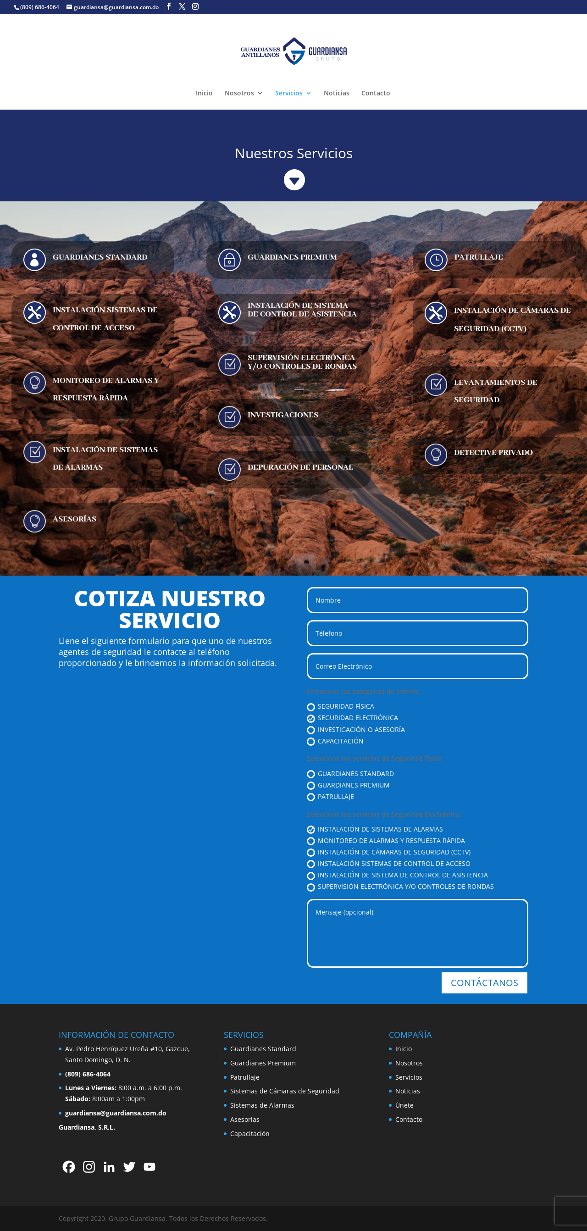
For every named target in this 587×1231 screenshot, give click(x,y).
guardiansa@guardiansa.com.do (115, 1113)
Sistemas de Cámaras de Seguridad (284, 1091)
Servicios (289, 93)
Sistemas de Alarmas (262, 1105)
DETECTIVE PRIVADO (493, 453)
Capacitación (250, 1133)
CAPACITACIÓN (335, 741)
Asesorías (245, 1119)
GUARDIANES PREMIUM (292, 257)
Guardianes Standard (263, 1048)
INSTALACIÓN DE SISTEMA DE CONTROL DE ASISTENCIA (302, 309)
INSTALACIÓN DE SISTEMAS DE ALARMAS (375, 829)
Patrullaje (245, 1077)
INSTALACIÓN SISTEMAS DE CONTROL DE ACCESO (389, 863)
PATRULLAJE (478, 257)
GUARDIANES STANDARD (100, 257)
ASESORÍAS (74, 519)
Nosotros (239, 93)
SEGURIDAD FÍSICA (340, 706)
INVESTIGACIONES (283, 415)
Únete (404, 1105)
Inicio (204, 93)
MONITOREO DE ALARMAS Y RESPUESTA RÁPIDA (386, 840)
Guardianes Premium (263, 1063)
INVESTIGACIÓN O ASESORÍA (356, 729)
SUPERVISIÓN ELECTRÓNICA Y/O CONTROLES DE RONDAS (302, 362)
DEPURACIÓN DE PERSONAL (300, 467)
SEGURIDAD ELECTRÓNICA (352, 717)
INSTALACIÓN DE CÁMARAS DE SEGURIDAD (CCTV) (389, 852)
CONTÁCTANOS (484, 982)
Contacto (375, 93)
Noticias (336, 93)
